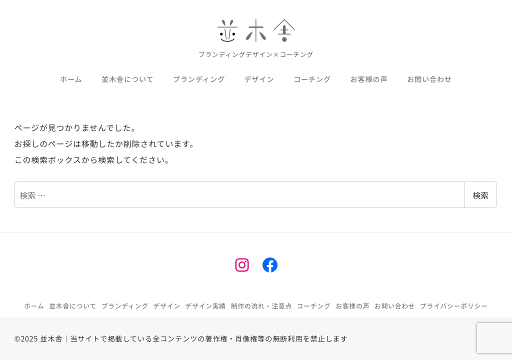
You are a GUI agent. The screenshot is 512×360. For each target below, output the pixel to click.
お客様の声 (353, 305)
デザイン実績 (206, 305)
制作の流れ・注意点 (261, 305)
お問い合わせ (395, 305)
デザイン (167, 305)
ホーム (34, 305)
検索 (480, 195)
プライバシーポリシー (454, 305)
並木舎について (72, 305)
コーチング (314, 305)
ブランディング (125, 305)
